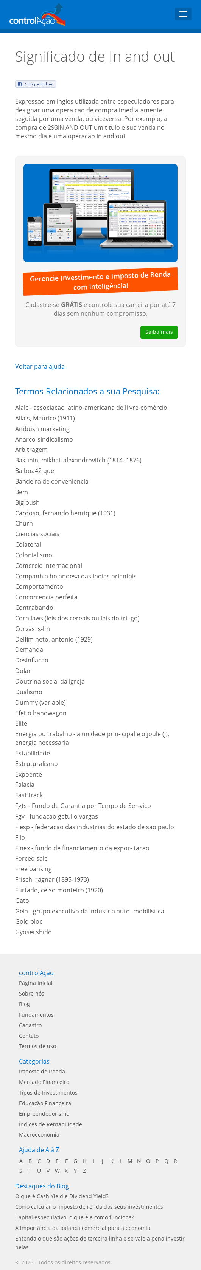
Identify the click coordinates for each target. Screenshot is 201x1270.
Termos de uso (37, 1046)
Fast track (29, 795)
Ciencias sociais (37, 534)
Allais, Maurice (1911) (45, 418)
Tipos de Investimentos (48, 1092)
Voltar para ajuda (40, 366)
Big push (27, 502)
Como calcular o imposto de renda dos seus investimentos (89, 1206)
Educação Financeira (45, 1103)
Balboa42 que (34, 471)
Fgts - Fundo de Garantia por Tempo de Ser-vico (83, 806)
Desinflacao (31, 660)
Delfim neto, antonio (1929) (54, 639)
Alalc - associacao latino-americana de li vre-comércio (91, 407)
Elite (21, 723)
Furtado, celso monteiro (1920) (59, 890)
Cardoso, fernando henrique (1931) (65, 513)
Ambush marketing (42, 429)
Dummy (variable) (40, 702)
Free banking (33, 869)
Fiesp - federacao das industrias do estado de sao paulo (94, 827)
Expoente (28, 774)
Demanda (29, 649)
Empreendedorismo (44, 1113)
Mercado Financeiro (44, 1081)
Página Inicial (36, 982)
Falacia (24, 784)
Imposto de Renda (42, 1071)
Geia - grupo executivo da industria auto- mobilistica (89, 911)
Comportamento (39, 586)
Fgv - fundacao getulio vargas (56, 816)
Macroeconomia (39, 1134)
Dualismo (28, 692)
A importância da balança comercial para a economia (82, 1227)
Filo (20, 837)
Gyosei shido (33, 932)
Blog (24, 1004)
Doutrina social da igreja (50, 681)
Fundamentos (36, 1014)
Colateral (28, 544)
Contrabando (34, 607)
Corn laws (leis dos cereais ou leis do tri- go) (77, 618)
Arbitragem (31, 449)
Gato (22, 900)
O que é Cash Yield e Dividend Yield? (61, 1196)
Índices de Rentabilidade (50, 1124)
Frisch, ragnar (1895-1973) (52, 879)
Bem (21, 492)
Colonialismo (33, 555)
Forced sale (31, 858)
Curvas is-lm (32, 629)
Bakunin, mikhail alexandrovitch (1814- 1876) (78, 460)
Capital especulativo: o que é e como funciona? (74, 1217)
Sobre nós (31, 993)
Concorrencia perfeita (46, 597)
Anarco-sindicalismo (44, 439)
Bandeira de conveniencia (52, 481)
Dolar (23, 671)
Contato (29, 1035)
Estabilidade (32, 753)
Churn (24, 523)
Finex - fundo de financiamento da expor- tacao (82, 848)
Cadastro (30, 1025)
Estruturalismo (36, 764)
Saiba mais (159, 331)
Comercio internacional (48, 565)
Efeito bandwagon (41, 713)
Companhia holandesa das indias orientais (76, 576)
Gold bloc (28, 921)
